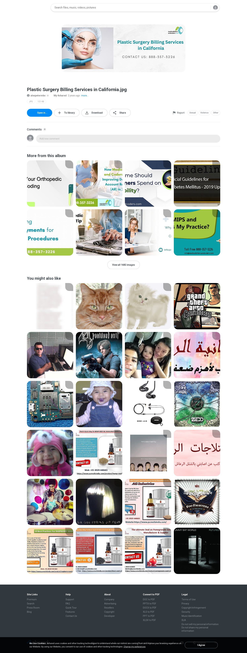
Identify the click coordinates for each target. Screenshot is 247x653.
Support (70, 599)
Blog (29, 612)
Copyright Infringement (194, 607)
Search (30, 603)
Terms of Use (189, 599)
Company (109, 599)
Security (186, 612)
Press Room (33, 607)
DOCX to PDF (149, 607)
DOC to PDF (149, 599)
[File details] (50, 183)
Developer (109, 616)
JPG (31, 101)
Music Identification (192, 616)
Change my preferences (135, 647)
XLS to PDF (148, 612)
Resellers (109, 607)
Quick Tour (71, 607)
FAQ (68, 603)
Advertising (110, 603)
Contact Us (71, 616)
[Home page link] (37, 7)
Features (70, 612)
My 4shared (58, 95)
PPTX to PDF (149, 603)
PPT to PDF (149, 616)
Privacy (185, 603)
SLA (184, 620)
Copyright (109, 612)
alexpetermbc (36, 95)
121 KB (41, 101)
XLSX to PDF (149, 620)
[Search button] (206, 8)
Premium (32, 599)
